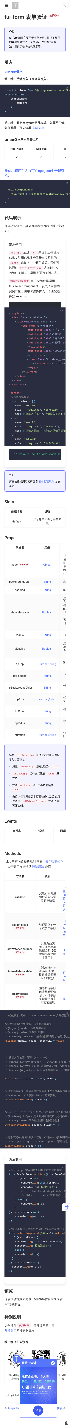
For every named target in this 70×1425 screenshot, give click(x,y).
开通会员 (10, 1334)
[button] (66, 1207)
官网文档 (38, 128)
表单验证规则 (46, 482)
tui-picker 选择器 (19, 1412)
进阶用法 (38, 868)
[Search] (65, 5)
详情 (38, 1410)
